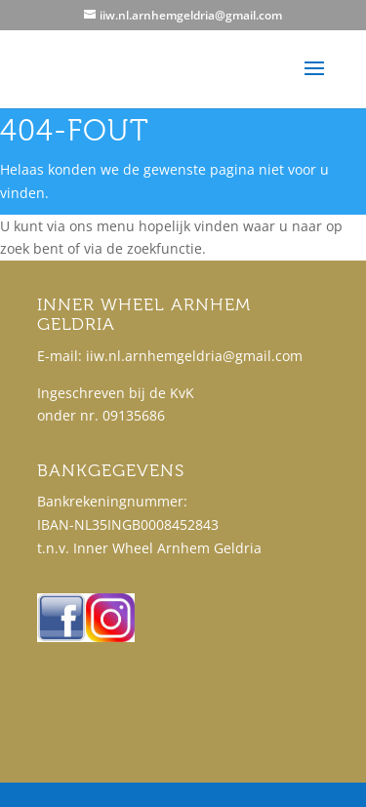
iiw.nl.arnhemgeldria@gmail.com (194, 355)
